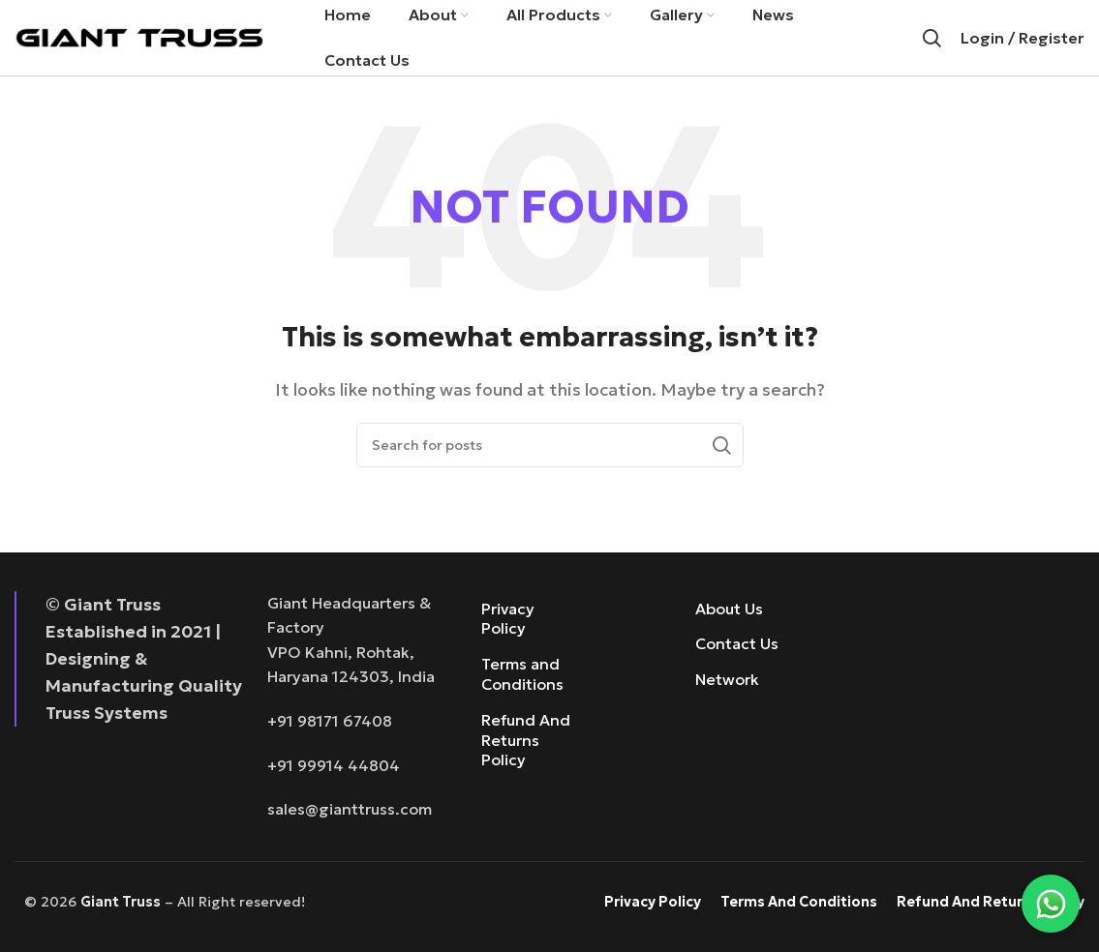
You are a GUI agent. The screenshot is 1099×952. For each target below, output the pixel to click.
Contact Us (736, 646)
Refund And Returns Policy (525, 742)
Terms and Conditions (522, 677)
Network (727, 682)
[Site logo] (139, 36)
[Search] (931, 38)
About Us (729, 610)
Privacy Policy (507, 620)
